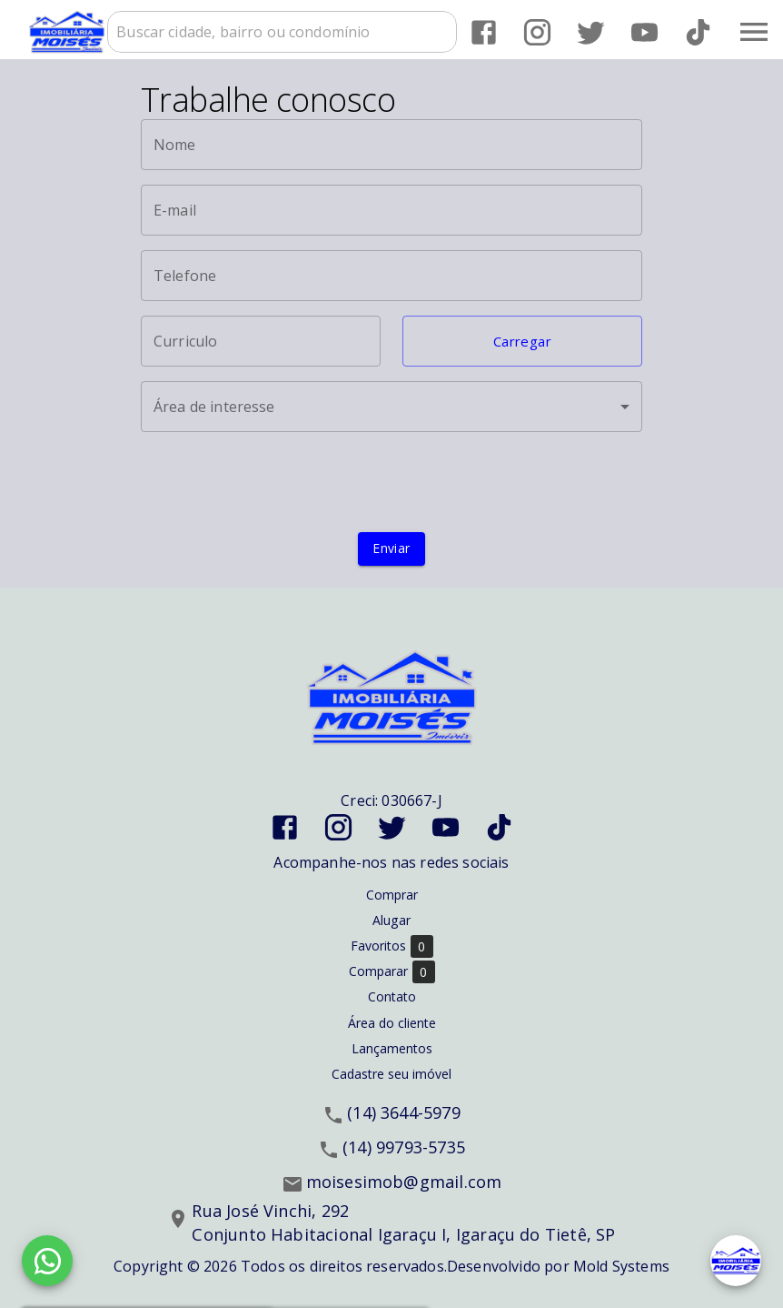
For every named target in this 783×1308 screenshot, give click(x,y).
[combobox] (282, 32)
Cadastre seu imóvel (391, 1073)
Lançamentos (392, 1048)
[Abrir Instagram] (537, 32)
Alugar (391, 920)
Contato (392, 996)
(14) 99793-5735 (403, 1147)
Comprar (392, 894)
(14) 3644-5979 (404, 1112)
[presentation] (391, 482)
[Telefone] (391, 275)
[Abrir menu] (754, 32)
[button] (522, 341)
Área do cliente (392, 1022)
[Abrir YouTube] (644, 32)
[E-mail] (391, 210)
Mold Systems (621, 1266)
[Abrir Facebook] (484, 32)
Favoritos (392, 946)
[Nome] (391, 144)
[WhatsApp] (47, 1260)
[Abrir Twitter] (591, 32)
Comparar (392, 972)
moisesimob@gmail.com (404, 1181)
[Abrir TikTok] (698, 32)
